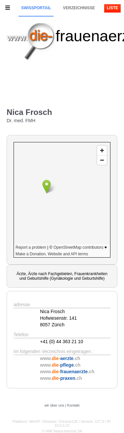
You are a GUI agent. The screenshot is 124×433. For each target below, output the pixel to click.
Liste (112, 8)
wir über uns (54, 405)
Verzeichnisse (79, 8)
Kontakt (73, 405)
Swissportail (36, 8)
